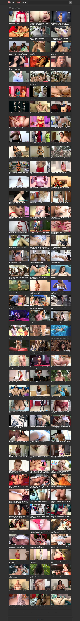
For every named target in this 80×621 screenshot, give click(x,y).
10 (56, 612)
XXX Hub (17, 2)
